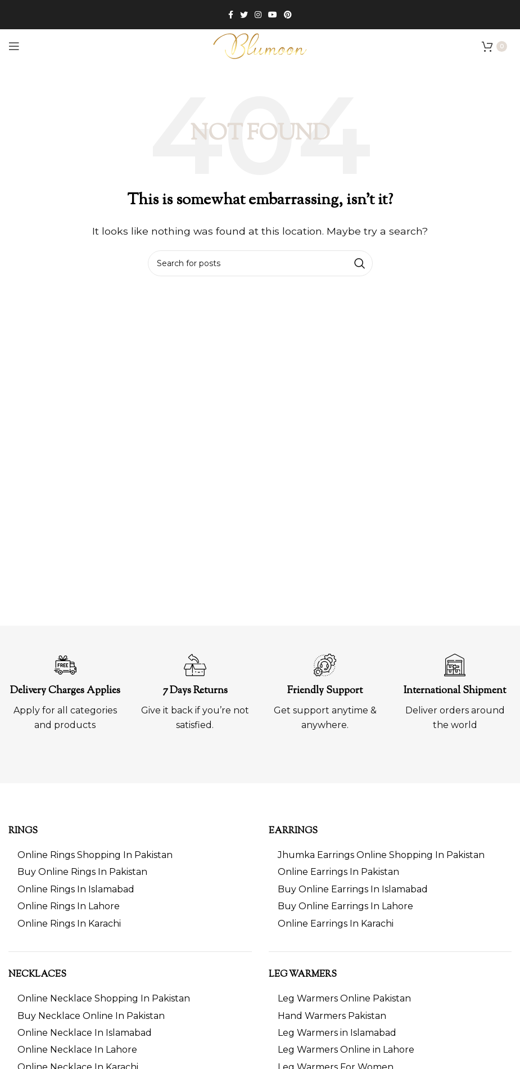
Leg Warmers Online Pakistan (344, 998)
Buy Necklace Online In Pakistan (91, 1015)
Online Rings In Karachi (69, 923)
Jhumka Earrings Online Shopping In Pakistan (381, 855)
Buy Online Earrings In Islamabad (353, 889)
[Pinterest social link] (288, 14)
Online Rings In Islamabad (75, 889)
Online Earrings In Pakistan (338, 871)
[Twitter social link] (244, 14)
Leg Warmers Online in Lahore (346, 1049)
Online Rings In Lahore (68, 906)
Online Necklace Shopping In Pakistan (103, 998)
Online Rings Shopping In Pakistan (95, 855)
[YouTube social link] (273, 14)
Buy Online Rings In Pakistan (82, 871)
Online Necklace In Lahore (77, 1049)
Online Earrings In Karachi (336, 923)
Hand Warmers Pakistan (332, 1015)
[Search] (260, 263)
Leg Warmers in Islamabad (337, 1032)
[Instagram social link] (258, 14)
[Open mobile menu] (14, 46)
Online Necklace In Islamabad (84, 1032)
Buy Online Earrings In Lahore (345, 906)
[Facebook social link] (231, 14)
